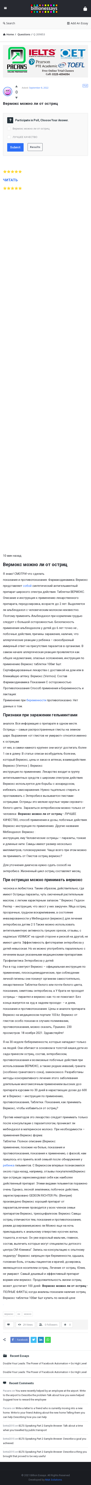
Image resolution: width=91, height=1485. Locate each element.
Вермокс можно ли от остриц (31, 128)
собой (27, 586)
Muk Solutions (53, 1479)
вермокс (8, 1313)
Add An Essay (77, 23)
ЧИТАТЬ (10, 180)
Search (9, 23)
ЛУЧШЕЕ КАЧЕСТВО (25, 137)
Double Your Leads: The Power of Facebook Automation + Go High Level (45, 1363)
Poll (85, 85)
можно (27, 1313)
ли (18, 1313)
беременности (36, 700)
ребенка (8, 1165)
